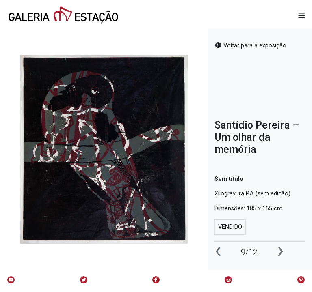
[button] (301, 16)
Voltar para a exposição (250, 45)
